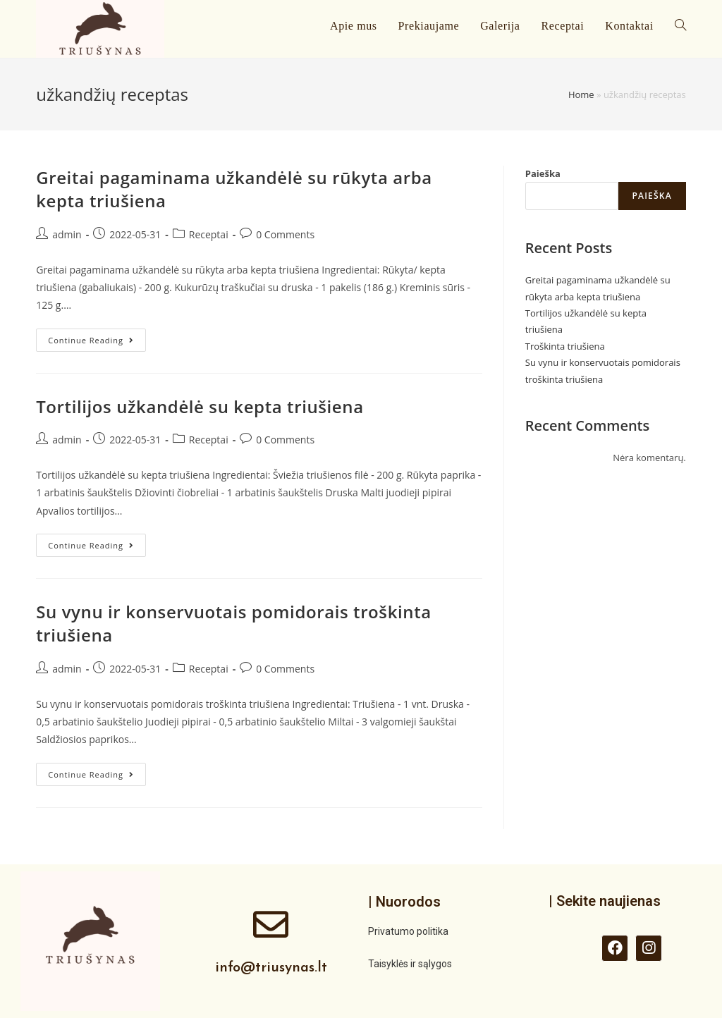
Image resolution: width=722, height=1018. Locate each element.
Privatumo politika (408, 931)
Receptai (208, 234)
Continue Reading (97, 337)
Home (581, 94)
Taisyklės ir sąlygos (410, 963)
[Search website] (680, 26)
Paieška (543, 173)
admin (66, 234)
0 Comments (285, 234)
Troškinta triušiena (565, 346)
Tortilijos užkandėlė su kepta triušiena (199, 406)
